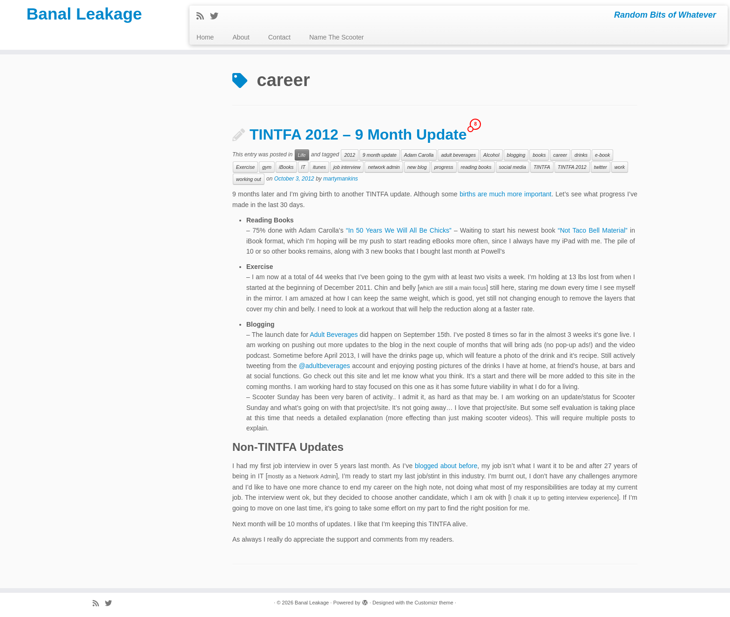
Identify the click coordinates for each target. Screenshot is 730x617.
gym (266, 167)
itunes (319, 167)
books (539, 155)
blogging (516, 155)
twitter (600, 167)
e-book (602, 155)
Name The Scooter (336, 37)
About (241, 37)
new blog (417, 167)
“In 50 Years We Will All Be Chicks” (398, 230)
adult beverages (458, 155)
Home (205, 37)
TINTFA (542, 167)
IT (303, 167)
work (620, 167)
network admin (383, 167)
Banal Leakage (84, 16)
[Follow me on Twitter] (217, 16)
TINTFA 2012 (572, 167)
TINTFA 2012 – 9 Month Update (358, 134)
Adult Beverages (334, 334)
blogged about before (446, 465)
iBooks (286, 167)
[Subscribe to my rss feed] (203, 16)
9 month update (380, 155)
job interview (346, 167)
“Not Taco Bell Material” (593, 230)
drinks (581, 155)
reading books (476, 167)
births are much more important (505, 194)
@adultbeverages (324, 365)
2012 (349, 155)
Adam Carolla (419, 155)
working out (248, 179)
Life (302, 155)
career (560, 155)
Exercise (245, 167)
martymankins (340, 179)
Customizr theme (433, 602)
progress (443, 167)
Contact (279, 37)
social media (512, 167)
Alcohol (491, 155)
